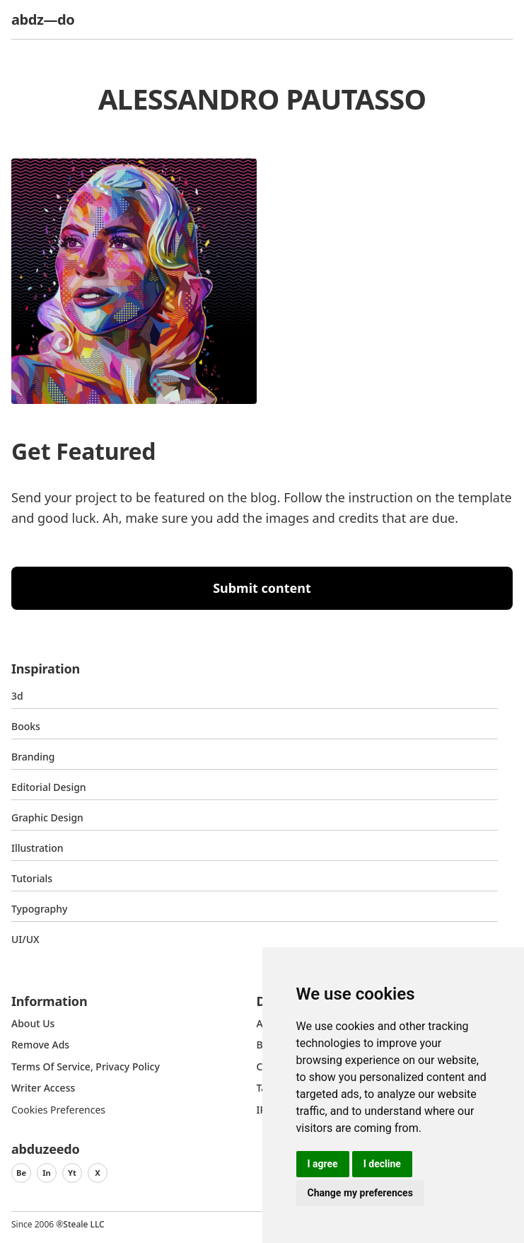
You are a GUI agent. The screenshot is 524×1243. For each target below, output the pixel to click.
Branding (33, 756)
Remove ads (40, 1044)
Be (21, 1172)
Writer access (43, 1087)
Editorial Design (48, 787)
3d (17, 696)
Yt (72, 1172)
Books (25, 726)
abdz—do (42, 19)
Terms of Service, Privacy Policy (85, 1066)
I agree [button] (323, 1163)
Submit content (262, 587)
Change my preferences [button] (360, 1192)
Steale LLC (83, 1224)
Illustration (37, 848)
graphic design (47, 817)
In (46, 1172)
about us (32, 1023)
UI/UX (25, 939)
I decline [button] (382, 1163)
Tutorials (31, 878)
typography (39, 908)
